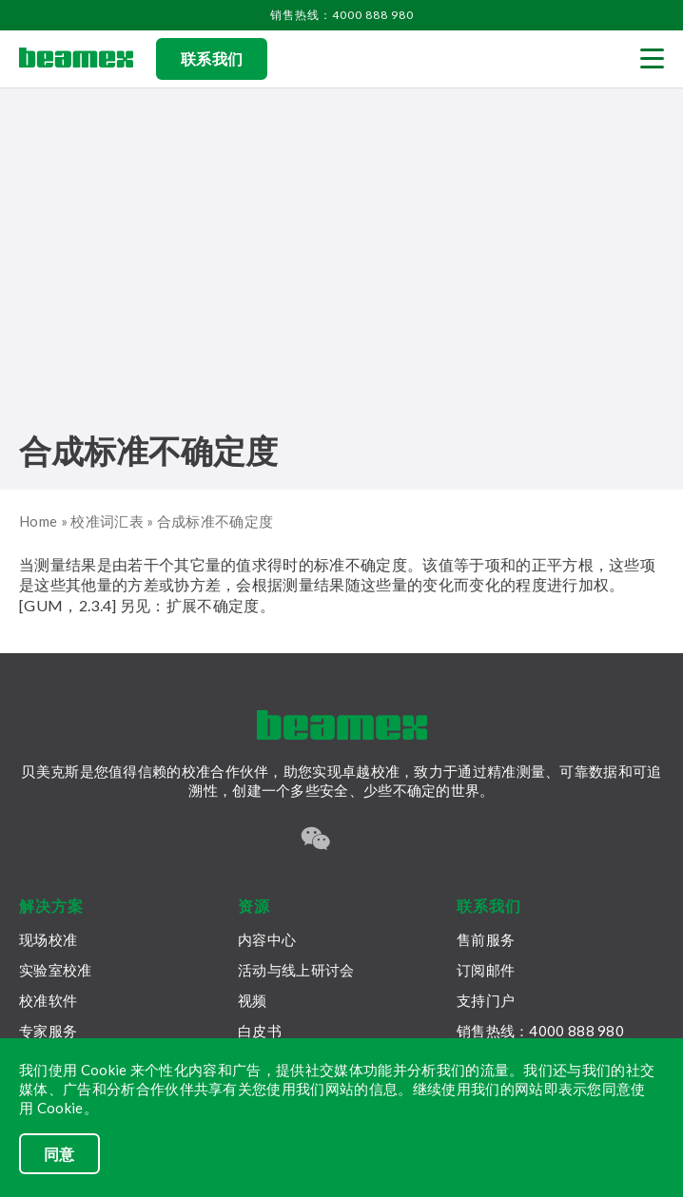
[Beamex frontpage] (76, 58)
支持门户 (486, 1000)
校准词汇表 (107, 521)
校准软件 (48, 1000)
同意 (59, 1154)
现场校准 (48, 939)
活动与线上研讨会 (296, 969)
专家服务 (48, 1030)
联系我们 (212, 58)
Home (38, 521)
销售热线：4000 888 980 (342, 15)
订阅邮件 (486, 969)
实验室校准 (55, 969)
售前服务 (486, 939)
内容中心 (267, 939)
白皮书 (260, 1030)
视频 (252, 1000)
